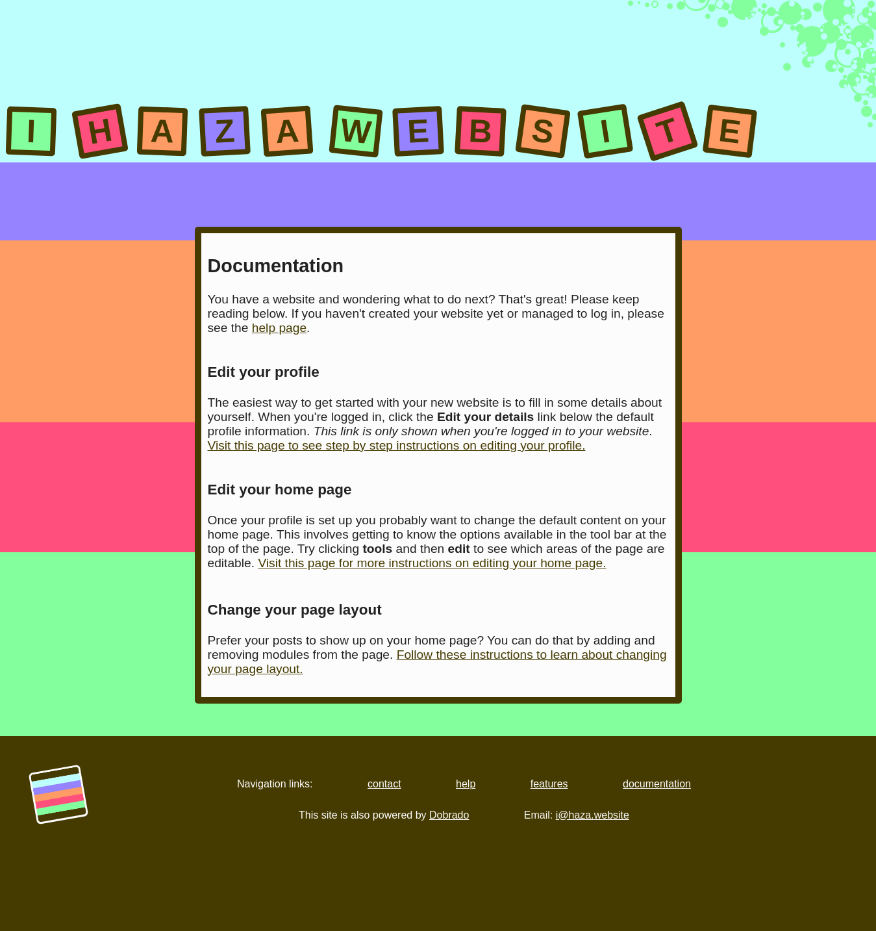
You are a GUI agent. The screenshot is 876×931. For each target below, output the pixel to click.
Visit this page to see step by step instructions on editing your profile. (397, 445)
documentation (657, 783)
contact (384, 783)
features (549, 783)
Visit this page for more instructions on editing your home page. (432, 563)
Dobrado (449, 815)
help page (279, 328)
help (465, 783)
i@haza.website (592, 815)
